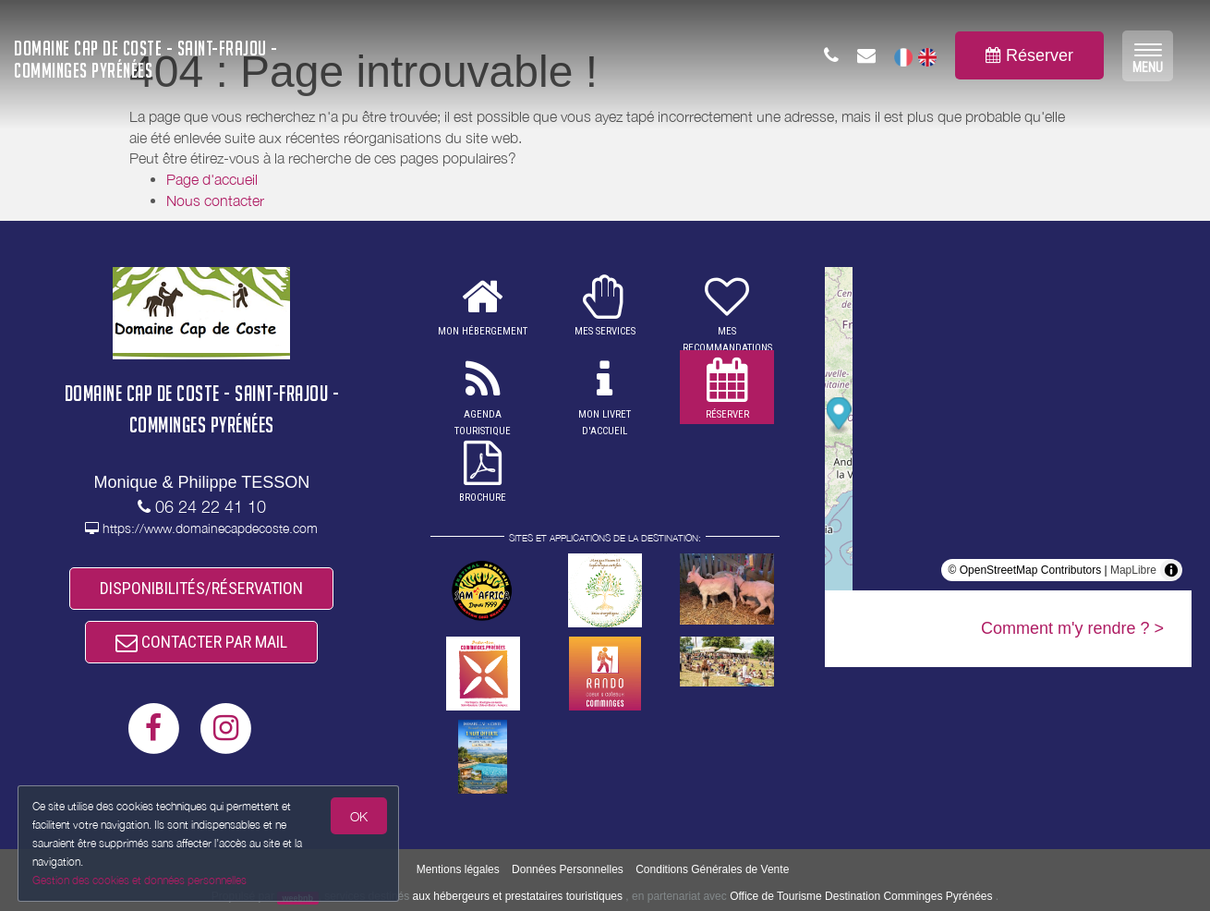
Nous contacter (215, 200)
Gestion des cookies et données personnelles (140, 880)
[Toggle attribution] (1171, 570)
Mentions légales (458, 869)
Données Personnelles (567, 869)
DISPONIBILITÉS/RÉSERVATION (201, 590)
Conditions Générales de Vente (712, 869)
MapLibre (1133, 570)
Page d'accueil (212, 179)
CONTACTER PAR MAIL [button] (201, 647)
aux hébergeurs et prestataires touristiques (518, 896)
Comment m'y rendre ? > (1072, 628)
